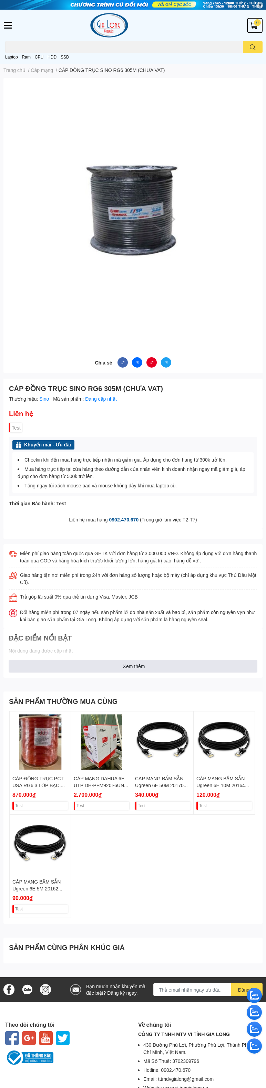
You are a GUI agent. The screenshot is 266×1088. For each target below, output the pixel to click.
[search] (253, 47)
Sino (44, 399)
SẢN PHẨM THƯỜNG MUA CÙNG (63, 701)
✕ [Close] (260, 5)
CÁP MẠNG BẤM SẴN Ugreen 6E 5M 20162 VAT (36, 888)
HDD (52, 57)
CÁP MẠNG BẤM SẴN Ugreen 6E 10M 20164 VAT (220, 785)
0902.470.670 (124, 519)
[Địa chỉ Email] (208, 989)
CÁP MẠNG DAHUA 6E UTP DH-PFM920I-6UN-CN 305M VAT (100, 785)
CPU (39, 57)
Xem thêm (134, 666)
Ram (26, 57)
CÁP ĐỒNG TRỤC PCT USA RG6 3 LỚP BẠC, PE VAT (38, 785)
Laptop (11, 57)
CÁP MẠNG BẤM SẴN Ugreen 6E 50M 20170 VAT (159, 785)
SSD (65, 57)
